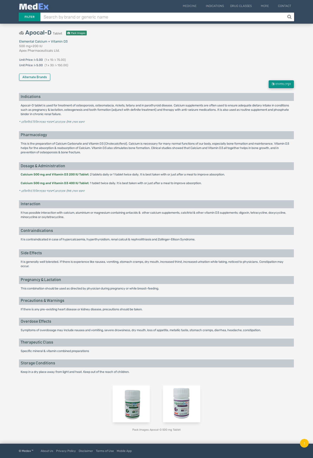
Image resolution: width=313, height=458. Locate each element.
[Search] (290, 17)
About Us (47, 451)
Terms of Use (105, 451)
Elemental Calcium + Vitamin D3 (43, 41)
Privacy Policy (66, 451)
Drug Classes (246, 6)
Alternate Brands (34, 77)
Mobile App (124, 451)
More (268, 6)
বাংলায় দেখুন (281, 84)
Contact (284, 6)
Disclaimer (86, 451)
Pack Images (76, 33)
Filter (30, 16)
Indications (220, 6)
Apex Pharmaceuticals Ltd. (39, 51)
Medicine (198, 6)
